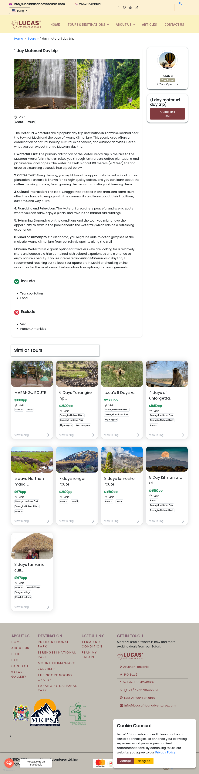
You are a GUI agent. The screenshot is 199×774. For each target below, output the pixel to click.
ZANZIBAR (46, 669)
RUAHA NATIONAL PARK (53, 644)
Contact (20, 666)
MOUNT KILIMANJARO (57, 663)
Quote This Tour (167, 114)
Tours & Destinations (86, 24)
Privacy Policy (165, 752)
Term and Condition (92, 644)
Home (55, 24)
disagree (143, 761)
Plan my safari (89, 654)
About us (123, 24)
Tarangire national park (57, 687)
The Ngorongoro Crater (55, 677)
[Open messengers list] (9, 763)
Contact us (174, 24)
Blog (16, 654)
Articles (149, 24)
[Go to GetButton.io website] (9, 770)
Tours (32, 38)
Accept (125, 761)
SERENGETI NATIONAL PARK (57, 654)
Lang (18, 10)
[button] (180, 3)
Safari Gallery (18, 674)
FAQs (16, 660)
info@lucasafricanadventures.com (150, 705)
